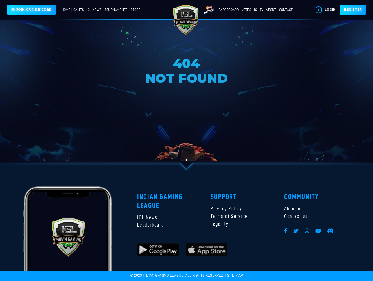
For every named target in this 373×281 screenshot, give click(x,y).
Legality (220, 224)
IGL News (147, 217)
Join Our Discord (31, 10)
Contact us (296, 216)
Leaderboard (150, 225)
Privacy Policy (226, 208)
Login (330, 10)
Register (353, 10)
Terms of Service (229, 216)
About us (293, 208)
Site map (235, 275)
